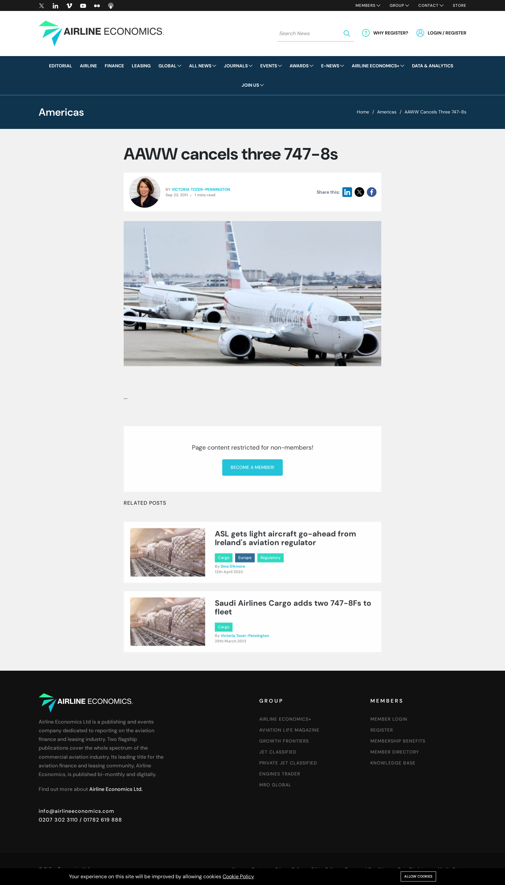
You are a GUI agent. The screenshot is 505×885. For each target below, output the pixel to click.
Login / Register (447, 33)
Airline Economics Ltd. (115, 789)
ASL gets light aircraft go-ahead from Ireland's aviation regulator (285, 568)
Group (397, 5)
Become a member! (252, 517)
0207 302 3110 (58, 819)
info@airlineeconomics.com (76, 811)
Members (366, 5)
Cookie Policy (238, 876)
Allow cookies (418, 876)
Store (459, 5)
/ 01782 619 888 (100, 819)
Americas (386, 112)
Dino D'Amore (233, 596)
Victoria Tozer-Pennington (201, 189)
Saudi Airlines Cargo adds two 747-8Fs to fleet (293, 638)
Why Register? (390, 33)
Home (363, 112)
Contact (428, 5)
